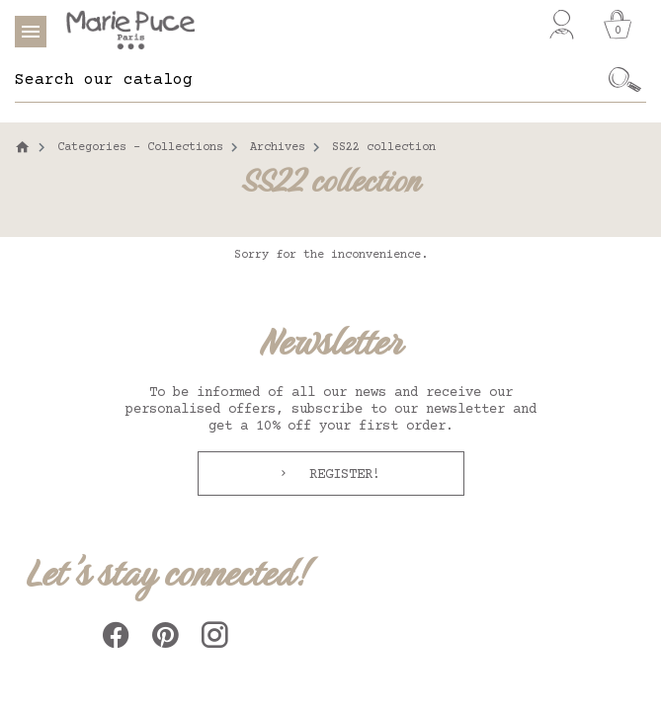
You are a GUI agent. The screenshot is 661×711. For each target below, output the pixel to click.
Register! (340, 475)
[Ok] (625, 80)
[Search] (309, 80)
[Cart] (617, 25)
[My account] (561, 25)
